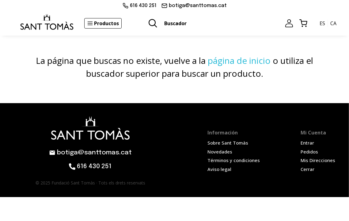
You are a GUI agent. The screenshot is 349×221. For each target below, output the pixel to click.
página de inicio (239, 60)
